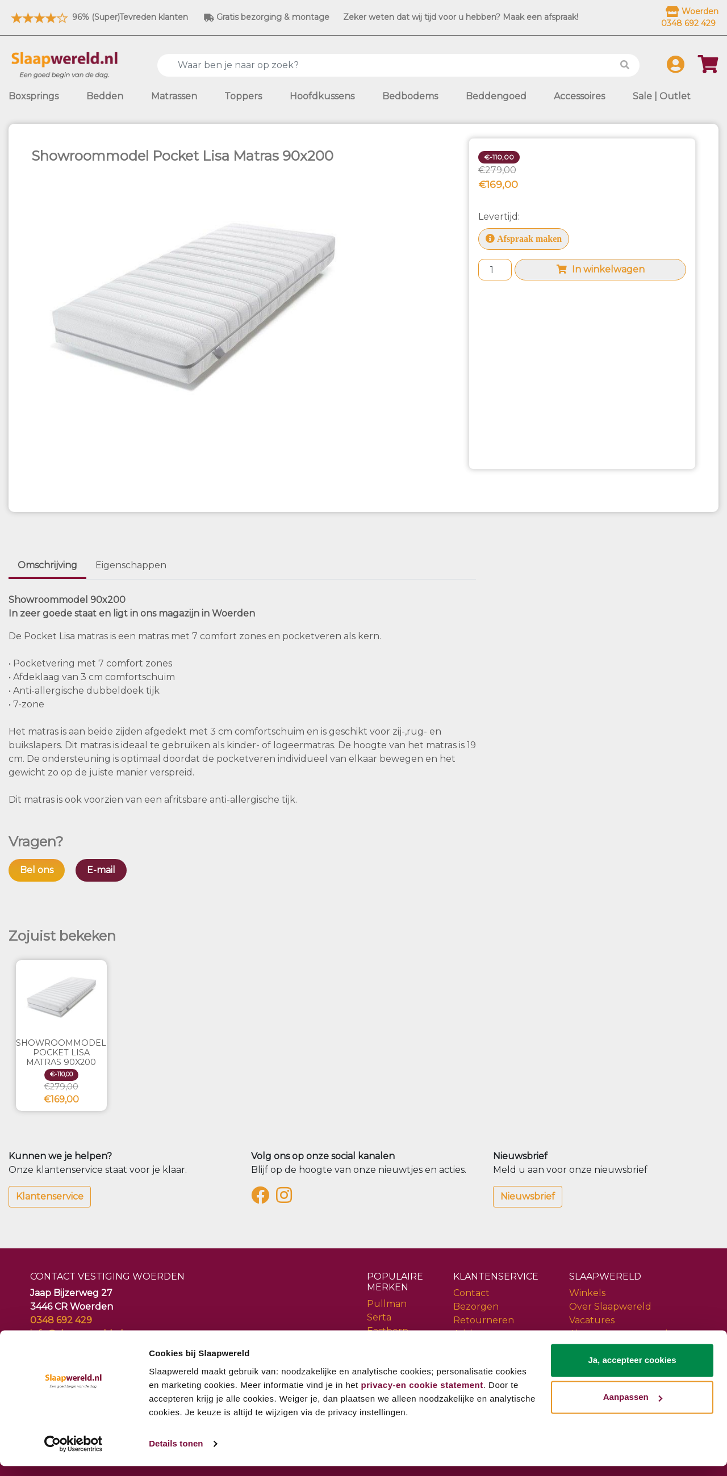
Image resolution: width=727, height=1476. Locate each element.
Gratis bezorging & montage (266, 17)
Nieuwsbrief (527, 1196)
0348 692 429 (61, 1320)
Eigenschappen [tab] (130, 565)
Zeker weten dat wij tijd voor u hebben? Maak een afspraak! (460, 17)
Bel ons (36, 870)
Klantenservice (49, 1196)
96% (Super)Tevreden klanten (98, 17)
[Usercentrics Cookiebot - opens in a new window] (73, 1453)
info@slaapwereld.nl (76, 1333)
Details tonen (176, 1453)
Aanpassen (632, 1407)
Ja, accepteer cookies (632, 1370)
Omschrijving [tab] (47, 565)
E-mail (101, 870)
